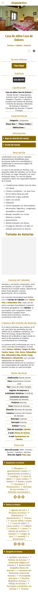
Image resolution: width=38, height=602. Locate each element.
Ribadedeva (6, 358)
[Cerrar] (3, 3)
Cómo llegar (19, 65)
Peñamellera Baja (13, 355)
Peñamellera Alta (14, 303)
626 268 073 (19, 80)
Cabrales (17, 349)
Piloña (23, 355)
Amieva (10, 349)
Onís (3, 303)
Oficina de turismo (22, 433)
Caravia (5, 352)
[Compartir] (29, 50)
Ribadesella (18, 358)
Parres (22, 352)
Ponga (30, 355)
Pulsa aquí (26, 455)
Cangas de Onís (28, 349)
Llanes (31, 300)
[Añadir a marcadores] (34, 50)
